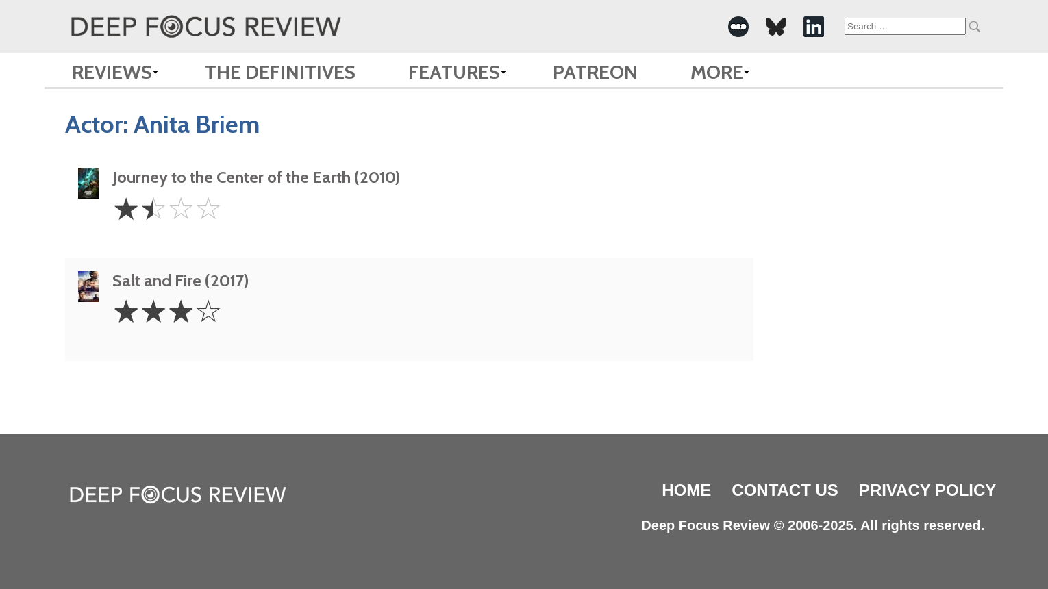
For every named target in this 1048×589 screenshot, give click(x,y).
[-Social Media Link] (738, 26)
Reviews (112, 72)
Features (454, 72)
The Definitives (280, 72)
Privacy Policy (927, 490)
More (716, 72)
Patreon (595, 72)
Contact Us (785, 490)
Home (686, 490)
